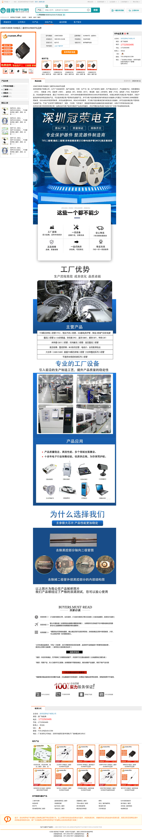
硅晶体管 (35, 803)
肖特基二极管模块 (126, 806)
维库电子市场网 (15, 17)
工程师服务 (125, 2)
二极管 (30, 17)
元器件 (24, 17)
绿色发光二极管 (59, 808)
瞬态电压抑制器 (82, 808)
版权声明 (90, 832)
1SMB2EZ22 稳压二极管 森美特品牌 (92, 74)
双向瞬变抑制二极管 (38, 808)
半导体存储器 (7, 86)
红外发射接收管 (126, 801)
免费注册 (42, 2)
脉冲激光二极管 (126, 803)
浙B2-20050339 (82, 832)
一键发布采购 (117, 10)
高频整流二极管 (82, 801)
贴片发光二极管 (59, 806)
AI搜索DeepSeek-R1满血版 (51, 14)
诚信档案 (63, 22)
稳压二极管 (36, 17)
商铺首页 (7, 22)
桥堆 (100, 801)
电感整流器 (124, 808)
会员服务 (113, 2)
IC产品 (35, 22)
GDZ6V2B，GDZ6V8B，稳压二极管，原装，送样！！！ (42, 766)
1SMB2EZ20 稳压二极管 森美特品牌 (80, 74)
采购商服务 (101, 2)
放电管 (4, 96)
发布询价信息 (69, 52)
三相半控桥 (36, 801)
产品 (39, 10)
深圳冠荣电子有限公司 (128, 38)
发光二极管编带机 (104, 803)
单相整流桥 (58, 803)
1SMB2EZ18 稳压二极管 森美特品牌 (57, 74)
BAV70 (34, 806)
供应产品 (48, 22)
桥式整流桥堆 (81, 806)
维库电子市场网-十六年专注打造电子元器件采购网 (14, 10)
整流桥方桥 (102, 806)
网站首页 (90, 2)
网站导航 (136, 2)
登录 (36, 2)
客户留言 (77, 22)
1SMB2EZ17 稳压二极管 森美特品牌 (46, 74)
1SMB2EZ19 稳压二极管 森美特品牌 (69, 74)
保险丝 (4, 93)
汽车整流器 (102, 808)
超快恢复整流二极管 (60, 801)
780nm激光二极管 (82, 803)
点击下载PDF (58, 46)
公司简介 (22, 22)
